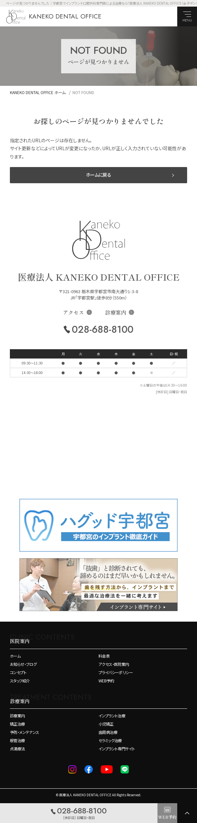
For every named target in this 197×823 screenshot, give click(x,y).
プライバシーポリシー (115, 672)
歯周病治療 (107, 732)
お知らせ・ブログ (23, 664)
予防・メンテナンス (24, 732)
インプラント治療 (111, 716)
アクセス (73, 312)
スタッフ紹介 (20, 681)
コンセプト (18, 672)
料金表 (104, 656)
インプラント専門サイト (116, 749)
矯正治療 (17, 724)
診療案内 (115, 312)
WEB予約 (106, 681)
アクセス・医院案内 (113, 664)
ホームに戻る (98, 174)
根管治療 (17, 740)
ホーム (15, 656)
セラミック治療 (110, 740)
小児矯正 (106, 724)
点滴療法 (17, 749)
